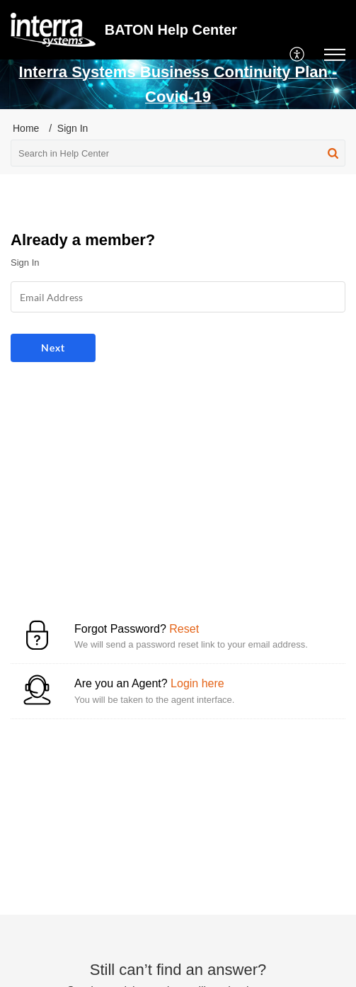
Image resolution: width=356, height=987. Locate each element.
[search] (178, 153)
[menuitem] (298, 54)
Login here (197, 683)
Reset (184, 629)
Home (26, 128)
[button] (333, 153)
